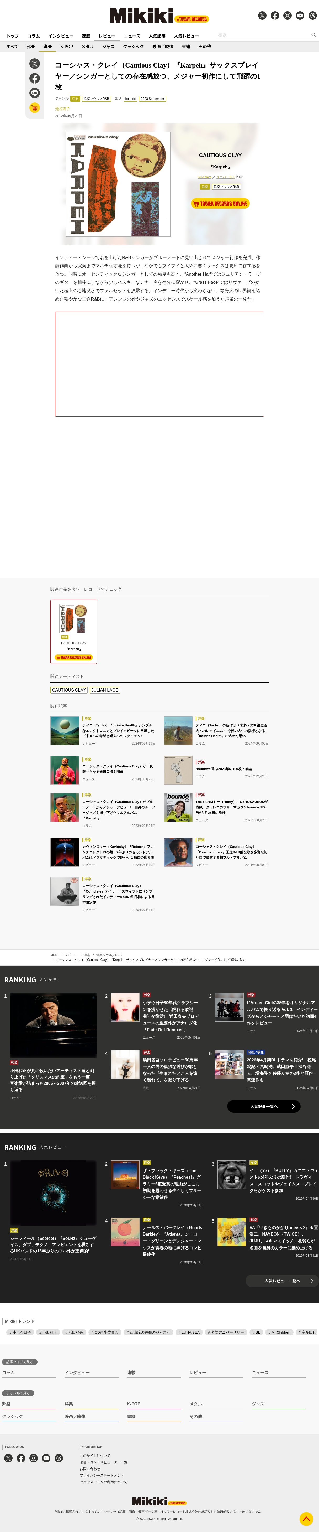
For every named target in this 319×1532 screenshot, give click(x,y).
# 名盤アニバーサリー (226, 1332)
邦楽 (31, 46)
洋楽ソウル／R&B (96, 99)
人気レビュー (186, 36)
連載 (86, 36)
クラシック (133, 46)
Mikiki (54, 955)
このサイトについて (95, 1455)
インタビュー (60, 36)
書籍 (186, 46)
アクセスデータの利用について (103, 1482)
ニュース (132, 36)
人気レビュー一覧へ (282, 1280)
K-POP (66, 46)
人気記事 (157, 36)
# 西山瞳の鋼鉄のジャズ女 (148, 1332)
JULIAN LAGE (105, 690)
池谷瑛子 (62, 109)
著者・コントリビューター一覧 (103, 1462)
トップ (12, 36)
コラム (33, 36)
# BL (256, 1332)
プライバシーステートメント (102, 1475)
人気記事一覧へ (264, 1106)
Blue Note (204, 177)
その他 (205, 46)
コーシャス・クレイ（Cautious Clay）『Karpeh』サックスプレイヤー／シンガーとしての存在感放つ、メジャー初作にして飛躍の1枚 (150, 960)
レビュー (107, 36)
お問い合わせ (90, 1469)
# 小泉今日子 (20, 1332)
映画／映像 (162, 46)
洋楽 (48, 46)
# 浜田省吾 (74, 1332)
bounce (130, 99)
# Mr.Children (279, 1332)
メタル (87, 46)
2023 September (152, 99)
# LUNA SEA (189, 1332)
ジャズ (108, 46)
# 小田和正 (48, 1332)
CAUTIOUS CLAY (69, 690)
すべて (12, 46)
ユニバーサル (225, 177)
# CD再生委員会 (105, 1332)
